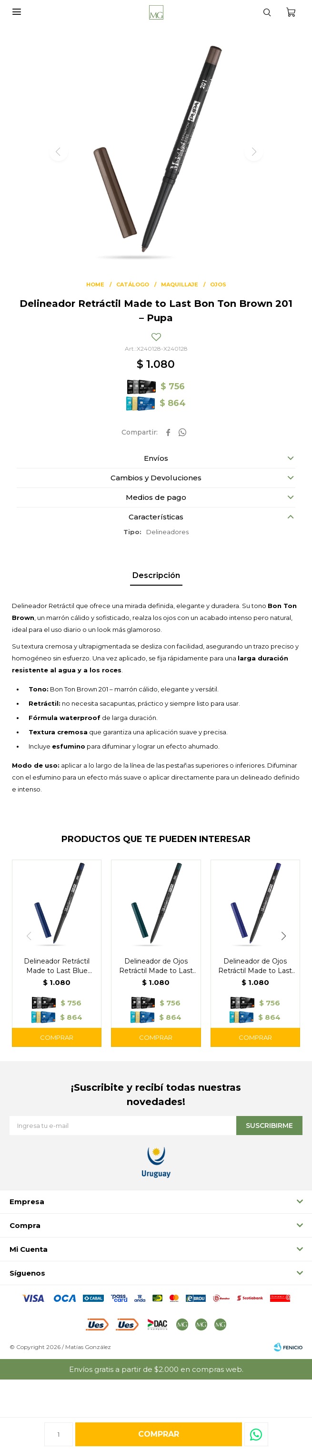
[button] (267, 12)
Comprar (158, 1434)
